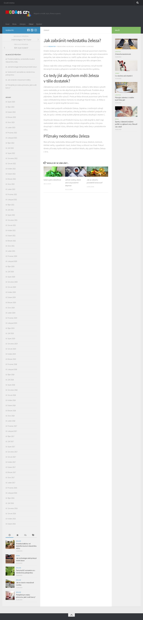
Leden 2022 (11, 189)
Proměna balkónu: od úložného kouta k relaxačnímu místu (26, 546)
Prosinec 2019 (12, 318)
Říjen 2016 (11, 498)
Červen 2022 (12, 163)
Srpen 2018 (11, 385)
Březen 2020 (12, 302)
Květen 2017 (12, 462)
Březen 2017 (12, 472)
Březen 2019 (12, 359)
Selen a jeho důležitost (52, 180)
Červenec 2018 (12, 390)
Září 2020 (11, 272)
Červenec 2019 (12, 344)
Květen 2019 (12, 354)
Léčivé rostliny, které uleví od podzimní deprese (73, 183)
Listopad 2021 (12, 199)
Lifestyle (23, 24)
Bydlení (39, 24)
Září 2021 (11, 210)
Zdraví (31, 24)
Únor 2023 (11, 122)
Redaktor (52, 46)
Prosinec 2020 (12, 256)
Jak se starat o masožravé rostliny (19, 80)
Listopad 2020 (12, 261)
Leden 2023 (11, 127)
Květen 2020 (12, 292)
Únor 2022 (11, 184)
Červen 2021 (12, 225)
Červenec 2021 (12, 220)
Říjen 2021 (11, 205)
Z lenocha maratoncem (123, 54)
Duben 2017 (12, 467)
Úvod (7, 24)
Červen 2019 (12, 349)
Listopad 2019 (12, 323)
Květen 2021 (12, 230)
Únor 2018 (11, 416)
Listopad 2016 (12, 493)
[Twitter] (32, 30)
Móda (14, 24)
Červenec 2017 (12, 452)
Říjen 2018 (11, 374)
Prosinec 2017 (12, 426)
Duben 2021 (12, 236)
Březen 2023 (12, 117)
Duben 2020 (12, 297)
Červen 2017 (12, 457)
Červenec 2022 (12, 158)
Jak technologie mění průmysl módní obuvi (22, 67)
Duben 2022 (12, 174)
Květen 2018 (12, 400)
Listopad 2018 (12, 369)
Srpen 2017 (11, 447)
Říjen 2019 (11, 328)
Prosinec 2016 (12, 488)
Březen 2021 (12, 241)
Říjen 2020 (11, 266)
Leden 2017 (11, 483)
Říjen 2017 (11, 436)
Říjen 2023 (11, 107)
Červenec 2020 (12, 282)
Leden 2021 (11, 251)
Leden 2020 (11, 313)
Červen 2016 (12, 513)
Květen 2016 (12, 519)
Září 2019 (11, 333)
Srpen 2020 (11, 277)
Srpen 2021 (11, 215)
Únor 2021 (11, 246)
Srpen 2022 (11, 153)
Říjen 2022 (11, 143)
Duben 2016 (12, 524)
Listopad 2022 (12, 138)
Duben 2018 (12, 405)
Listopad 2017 (12, 431)
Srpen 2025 (11, 102)
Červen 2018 (12, 395)
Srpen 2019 (11, 338)
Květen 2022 (12, 169)
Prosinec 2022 (12, 133)
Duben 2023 (12, 112)
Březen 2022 (12, 179)
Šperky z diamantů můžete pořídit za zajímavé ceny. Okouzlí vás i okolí (126, 124)
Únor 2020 (11, 308)
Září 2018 (11, 380)
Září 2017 (11, 441)
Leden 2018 (11, 421)
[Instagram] (35, 30)
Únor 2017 (11, 477)
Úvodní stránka (9, 3)
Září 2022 (11, 148)
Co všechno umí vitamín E (124, 76)
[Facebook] (28, 30)
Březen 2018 (12, 411)
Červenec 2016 (12, 508)
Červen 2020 (12, 287)
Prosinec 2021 (12, 194)
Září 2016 (11, 503)
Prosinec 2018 (12, 364)
